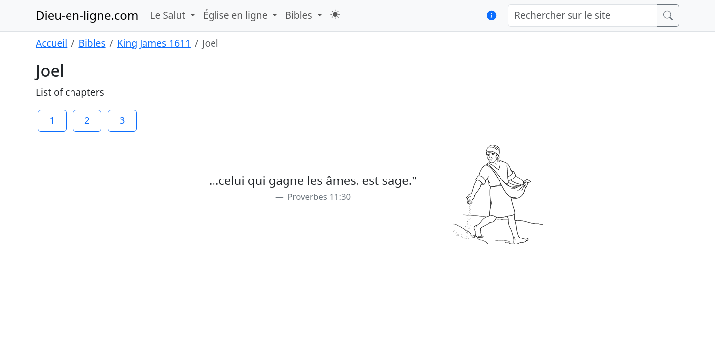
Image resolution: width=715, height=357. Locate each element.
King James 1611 (154, 43)
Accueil (51, 43)
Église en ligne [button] (236, 15)
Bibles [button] (299, 15)
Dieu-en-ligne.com (87, 15)
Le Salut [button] (169, 15)
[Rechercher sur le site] (582, 15)
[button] (335, 14)
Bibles (91, 43)
